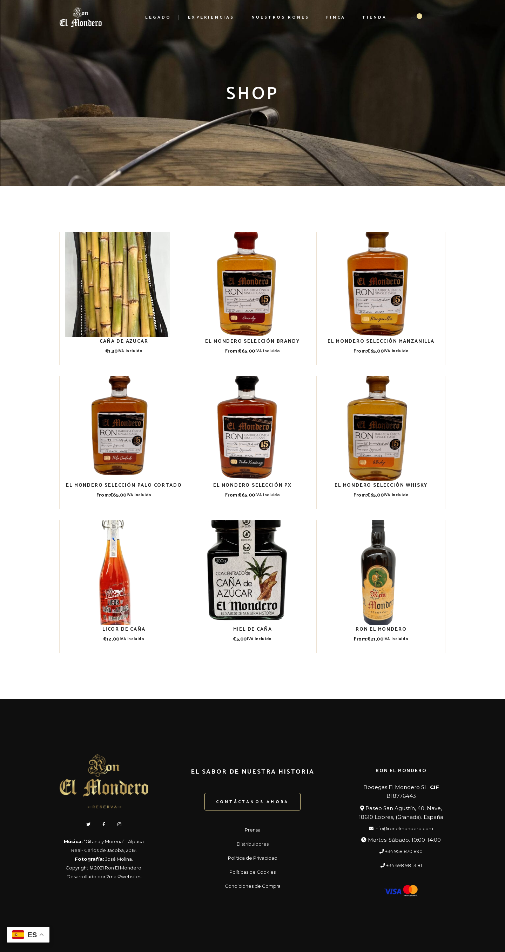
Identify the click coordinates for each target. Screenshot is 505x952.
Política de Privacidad (252, 858)
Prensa (253, 830)
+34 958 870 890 (401, 851)
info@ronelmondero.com (401, 828)
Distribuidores (253, 844)
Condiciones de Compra (253, 886)
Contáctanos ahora (252, 802)
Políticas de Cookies (252, 872)
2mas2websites (124, 876)
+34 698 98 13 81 (401, 865)
